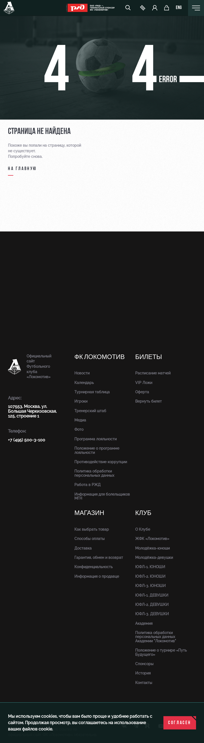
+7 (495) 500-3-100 (26, 439)
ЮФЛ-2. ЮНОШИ (150, 576)
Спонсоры (144, 664)
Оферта (142, 392)
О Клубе (142, 529)
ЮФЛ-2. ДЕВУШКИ (152, 604)
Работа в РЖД (87, 485)
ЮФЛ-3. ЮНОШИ (150, 586)
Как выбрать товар (91, 529)
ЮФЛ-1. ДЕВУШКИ (151, 595)
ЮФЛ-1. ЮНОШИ (150, 567)
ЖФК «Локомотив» (152, 539)
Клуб (143, 513)
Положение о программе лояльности (96, 450)
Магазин (89, 513)
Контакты (143, 683)
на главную (22, 168)
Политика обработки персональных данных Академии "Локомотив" (155, 637)
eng (179, 8)
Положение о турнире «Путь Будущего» (161, 652)
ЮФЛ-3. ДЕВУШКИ (152, 614)
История (143, 673)
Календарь (84, 383)
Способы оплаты (89, 539)
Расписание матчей (153, 373)
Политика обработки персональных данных (94, 473)
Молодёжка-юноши (152, 548)
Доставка (83, 548)
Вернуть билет (148, 401)
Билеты (148, 357)
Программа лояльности (95, 439)
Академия (143, 623)
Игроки (80, 401)
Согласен (179, 722)
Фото (78, 429)
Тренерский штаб (90, 411)
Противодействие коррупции (100, 462)
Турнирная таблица (92, 392)
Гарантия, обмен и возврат (98, 557)
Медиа (80, 420)
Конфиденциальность (93, 567)
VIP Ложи (143, 383)
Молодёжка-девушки (154, 557)
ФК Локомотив (99, 357)
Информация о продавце (96, 576)
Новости (82, 373)
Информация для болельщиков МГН (102, 496)
